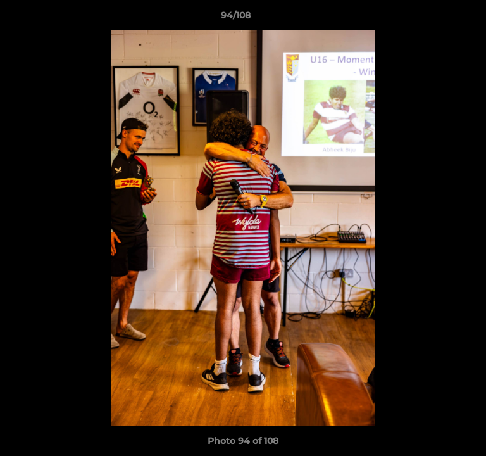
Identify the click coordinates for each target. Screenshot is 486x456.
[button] (440, 18)
